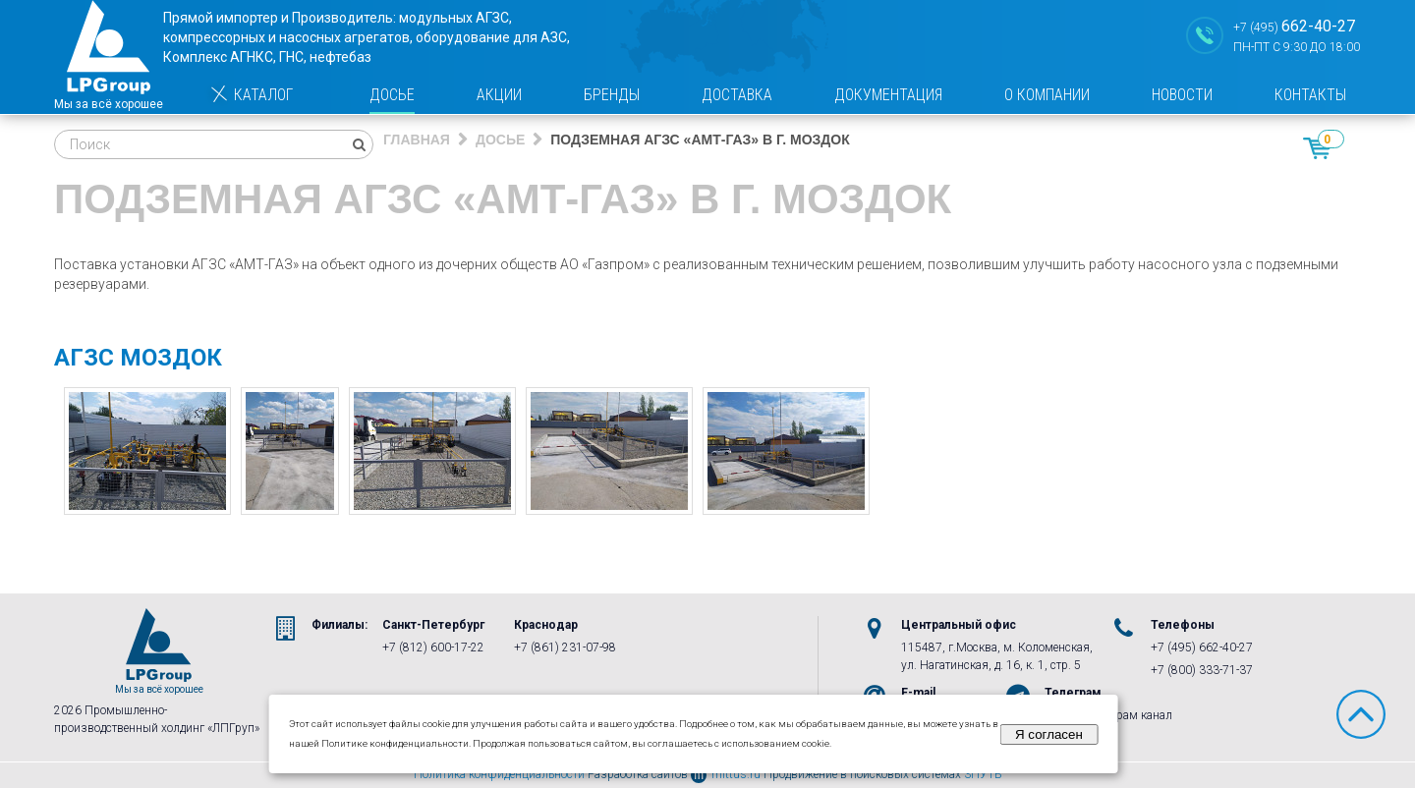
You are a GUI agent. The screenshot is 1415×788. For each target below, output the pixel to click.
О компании (1047, 94)
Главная (416, 139)
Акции (499, 94)
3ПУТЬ (983, 774)
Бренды (612, 94)
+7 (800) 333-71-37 (1202, 670)
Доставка (737, 94)
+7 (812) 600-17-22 (433, 647)
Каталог (251, 94)
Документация (888, 94)
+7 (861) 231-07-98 (565, 647)
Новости (1182, 94)
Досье (392, 94)
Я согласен (1049, 734)
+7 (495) (1294, 26)
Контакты (1310, 94)
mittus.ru (726, 774)
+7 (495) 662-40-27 (1202, 647)
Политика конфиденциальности (499, 774)
